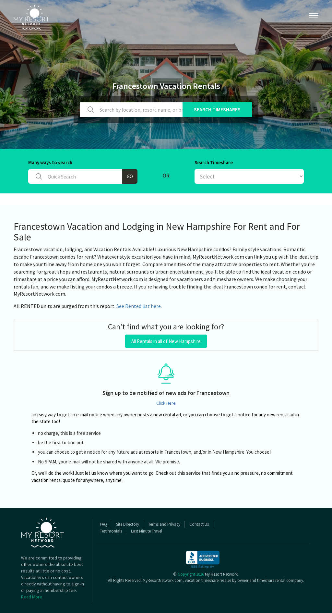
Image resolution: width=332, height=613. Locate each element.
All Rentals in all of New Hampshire (166, 341)
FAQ (103, 524)
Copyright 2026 (191, 574)
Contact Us (199, 524)
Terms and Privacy (164, 524)
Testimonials (111, 531)
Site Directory (127, 524)
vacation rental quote (53, 480)
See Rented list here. (139, 306)
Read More (31, 597)
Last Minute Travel (146, 531)
